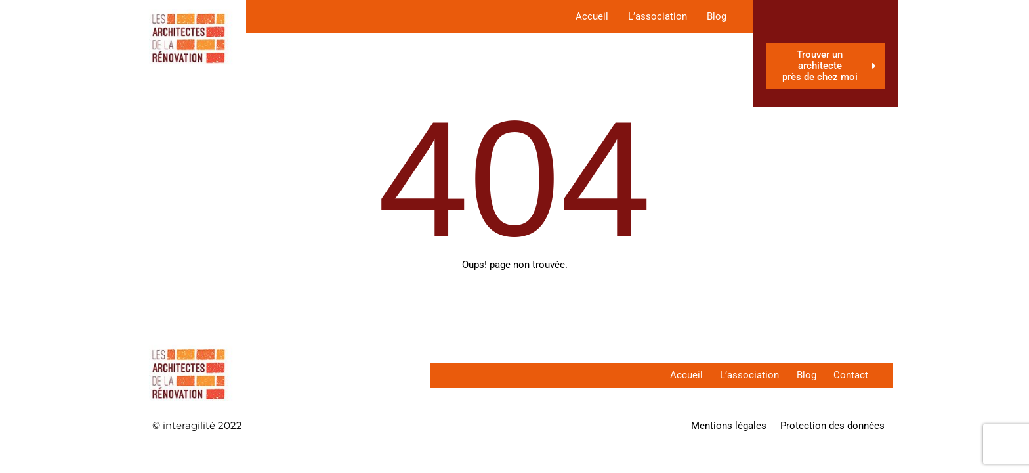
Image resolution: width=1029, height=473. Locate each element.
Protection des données (832, 426)
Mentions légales (728, 426)
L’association (657, 16)
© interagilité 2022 (197, 425)
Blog (716, 16)
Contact (849, 375)
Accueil (592, 16)
